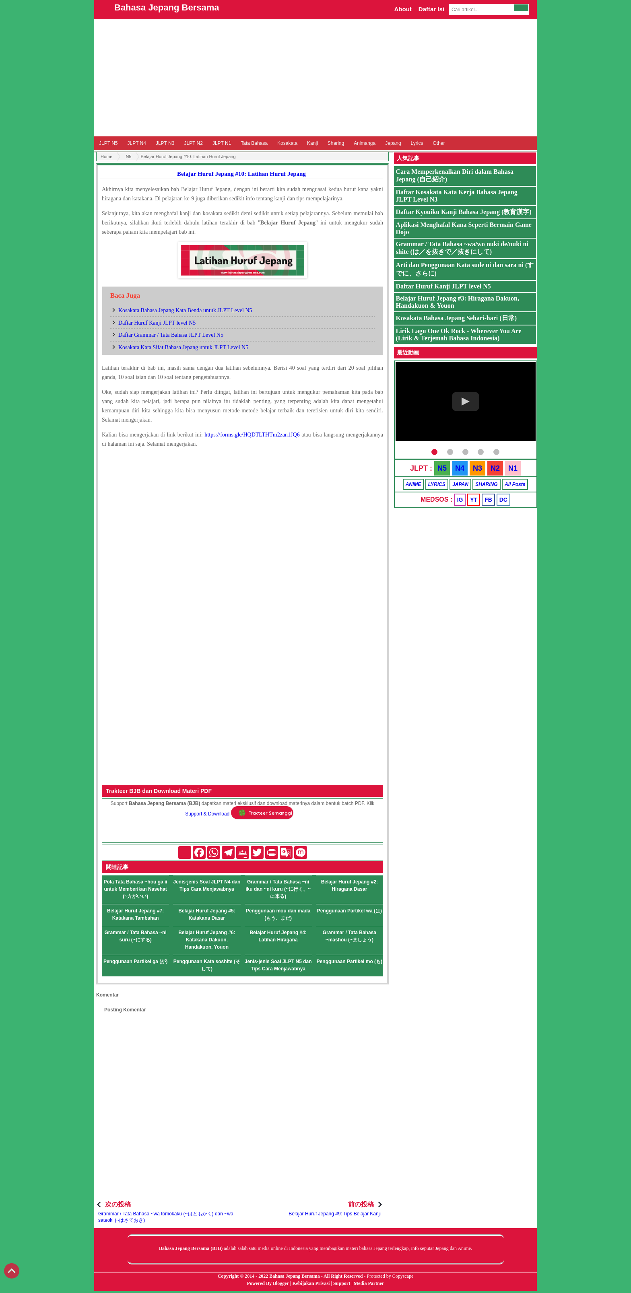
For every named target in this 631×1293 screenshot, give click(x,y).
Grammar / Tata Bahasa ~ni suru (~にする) (136, 936)
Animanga (364, 143)
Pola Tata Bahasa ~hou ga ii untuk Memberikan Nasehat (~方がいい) (135, 889)
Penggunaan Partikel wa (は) (349, 911)
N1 (513, 468)
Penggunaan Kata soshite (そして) (206, 965)
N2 (495, 468)
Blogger (281, 1283)
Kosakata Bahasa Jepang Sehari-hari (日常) (456, 318)
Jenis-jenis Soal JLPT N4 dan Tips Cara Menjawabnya (207, 885)
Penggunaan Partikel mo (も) (349, 961)
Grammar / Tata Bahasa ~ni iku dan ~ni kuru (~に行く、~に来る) (278, 889)
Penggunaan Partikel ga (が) (135, 961)
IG (460, 499)
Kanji (312, 143)
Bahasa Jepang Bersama (166, 7)
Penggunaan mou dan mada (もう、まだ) (278, 914)
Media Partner (369, 1283)
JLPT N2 (193, 143)
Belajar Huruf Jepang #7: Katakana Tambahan (135, 914)
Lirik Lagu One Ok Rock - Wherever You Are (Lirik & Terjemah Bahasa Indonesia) (459, 334)
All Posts (515, 484)
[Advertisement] (315, 77)
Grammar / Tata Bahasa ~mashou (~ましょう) (349, 936)
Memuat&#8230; (242, 558)
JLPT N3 (165, 143)
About (402, 9)
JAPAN (460, 484)
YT (473, 499)
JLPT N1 (221, 143)
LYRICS (436, 484)
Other (439, 143)
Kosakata (287, 143)
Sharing (336, 143)
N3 (477, 468)
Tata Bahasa (254, 143)
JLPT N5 (108, 143)
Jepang (393, 143)
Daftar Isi (431, 9)
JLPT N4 (136, 143)
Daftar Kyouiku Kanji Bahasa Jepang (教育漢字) (464, 211)
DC (503, 499)
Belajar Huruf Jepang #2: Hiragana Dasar (349, 885)
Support (341, 1283)
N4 (459, 468)
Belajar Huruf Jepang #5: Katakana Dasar (206, 914)
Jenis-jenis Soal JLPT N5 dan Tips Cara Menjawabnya (278, 965)
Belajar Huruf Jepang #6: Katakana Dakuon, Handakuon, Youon (206, 940)
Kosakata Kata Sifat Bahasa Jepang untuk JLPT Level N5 (183, 347)
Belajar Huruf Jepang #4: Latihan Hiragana (278, 936)
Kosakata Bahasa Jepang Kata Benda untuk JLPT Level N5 (185, 310)
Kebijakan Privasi (311, 1283)
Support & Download (207, 814)
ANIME (413, 484)
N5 (128, 156)
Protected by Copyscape (390, 1276)
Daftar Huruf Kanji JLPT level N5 (157, 323)
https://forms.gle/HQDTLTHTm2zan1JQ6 (251, 435)
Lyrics (417, 143)
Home (106, 156)
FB (488, 499)
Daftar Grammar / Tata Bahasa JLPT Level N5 (170, 335)
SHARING (486, 484)
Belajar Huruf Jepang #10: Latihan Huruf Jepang (241, 174)
